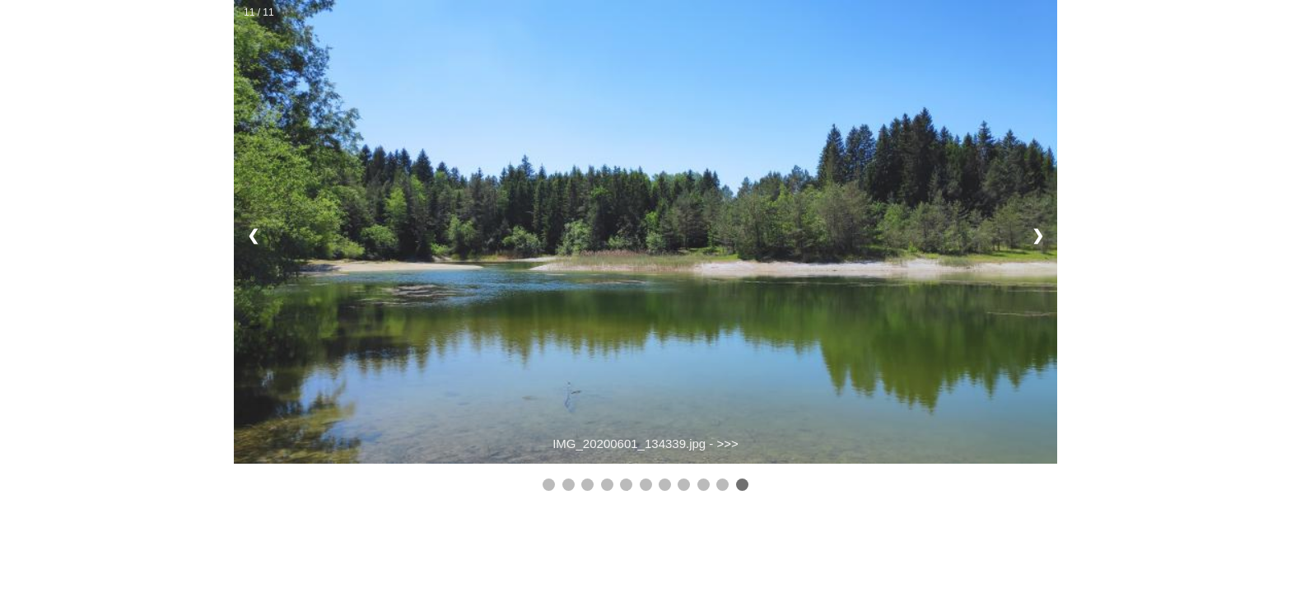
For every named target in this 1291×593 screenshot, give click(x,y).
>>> (728, 444)
